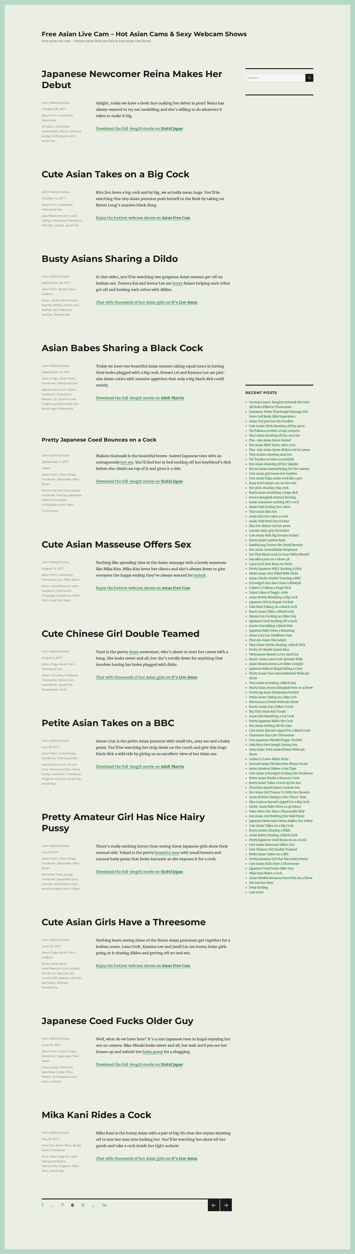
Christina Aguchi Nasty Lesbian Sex (274, 788)
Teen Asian (72, 579)
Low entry (256, 892)
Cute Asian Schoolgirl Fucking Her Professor (281, 773)
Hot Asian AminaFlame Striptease (273, 550)
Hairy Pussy (67, 474)
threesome (65, 408)
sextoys (47, 314)
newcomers (50, 131)
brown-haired (52, 490)
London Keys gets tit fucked (269, 531)
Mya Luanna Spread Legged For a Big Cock (279, 802)
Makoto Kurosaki (54, 500)
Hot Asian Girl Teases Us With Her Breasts (279, 792)
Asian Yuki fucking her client (269, 507)
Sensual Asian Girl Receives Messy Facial (278, 764)
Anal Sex (48, 1145)
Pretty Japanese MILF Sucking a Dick (275, 569)
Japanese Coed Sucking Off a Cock (273, 621)
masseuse (63, 595)
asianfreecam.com (55, 215)
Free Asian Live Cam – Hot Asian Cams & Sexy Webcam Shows (144, 34)
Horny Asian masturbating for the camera (279, 469)
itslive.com (71, 305)
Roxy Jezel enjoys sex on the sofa (272, 483)
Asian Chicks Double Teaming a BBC (275, 578)
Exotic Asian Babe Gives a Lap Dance (275, 807)
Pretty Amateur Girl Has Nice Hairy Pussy (278, 859)
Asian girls (58, 963)
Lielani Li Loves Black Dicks (269, 759)
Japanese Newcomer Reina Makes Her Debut (281, 821)
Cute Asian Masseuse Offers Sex (116, 544)
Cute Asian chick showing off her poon (277, 426)
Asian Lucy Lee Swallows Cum (270, 635)
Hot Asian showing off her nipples (273, 464)
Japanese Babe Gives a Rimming (272, 631)
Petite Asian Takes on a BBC (108, 722)
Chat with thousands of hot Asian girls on (146, 302)
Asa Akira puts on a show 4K (269, 559)
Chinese (57, 675)
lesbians (65, 310)
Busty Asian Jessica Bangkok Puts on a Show (281, 688)
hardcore (62, 126)
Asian (46, 300)
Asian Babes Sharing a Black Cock (122, 347)
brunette (48, 874)
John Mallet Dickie (55, 102)
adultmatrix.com (54, 389)
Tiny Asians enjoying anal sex (270, 455)
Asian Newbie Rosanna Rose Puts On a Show (280, 878)
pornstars (48, 982)
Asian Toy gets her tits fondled (271, 421)
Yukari (75, 888)
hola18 (200, 575)
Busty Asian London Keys (267, 540)
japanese (75, 495)
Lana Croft (49, 978)
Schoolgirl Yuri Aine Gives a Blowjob (275, 583)
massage (48, 595)
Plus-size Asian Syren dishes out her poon (279, 450)
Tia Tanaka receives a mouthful (271, 459)
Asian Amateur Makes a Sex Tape (272, 769)
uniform (56, 1081)
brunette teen (167, 852)
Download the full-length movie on (139, 128)
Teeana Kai (62, 314)
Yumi (63, 689)
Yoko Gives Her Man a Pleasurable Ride (277, 811)
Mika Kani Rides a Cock (96, 1114)
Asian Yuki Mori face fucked (269, 521)
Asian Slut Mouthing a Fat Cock (271, 716)
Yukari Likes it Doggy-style (268, 592)
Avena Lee (69, 300)
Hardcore (66, 115)
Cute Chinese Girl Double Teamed (121, 633)
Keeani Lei (49, 399)
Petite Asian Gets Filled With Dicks (273, 573)
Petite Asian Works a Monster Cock (274, 778)
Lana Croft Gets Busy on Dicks (270, 564)
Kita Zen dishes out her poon (269, 526)
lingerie (47, 404)
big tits (47, 305)
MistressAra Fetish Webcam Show (273, 702)
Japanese (49, 120)
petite (59, 225)
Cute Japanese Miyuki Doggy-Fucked (275, 740)
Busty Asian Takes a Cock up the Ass (275, 783)
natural (47, 884)
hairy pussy (71, 490)
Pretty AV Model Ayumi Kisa (269, 650)
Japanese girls (67, 879)
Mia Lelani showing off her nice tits (274, 435)
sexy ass (60, 778)
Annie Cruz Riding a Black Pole (271, 626)
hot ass (126, 462)
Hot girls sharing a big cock (269, 488)
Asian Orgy (50, 378)
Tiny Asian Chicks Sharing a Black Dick (277, 645)
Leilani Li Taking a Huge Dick (270, 588)
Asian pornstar (60, 769)
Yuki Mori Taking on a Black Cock (273, 607)
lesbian (63, 978)
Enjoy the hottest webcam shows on (143, 217)
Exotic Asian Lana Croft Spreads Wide (276, 659)
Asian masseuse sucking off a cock (274, 502)
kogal (61, 1072)
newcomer (50, 684)
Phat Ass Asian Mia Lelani (267, 640)
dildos (57, 305)
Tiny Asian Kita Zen (263, 512)
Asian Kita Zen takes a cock (268, 516)
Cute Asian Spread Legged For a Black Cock (279, 730)
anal (45, 1156)
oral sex (75, 978)
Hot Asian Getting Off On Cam (270, 726)
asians (55, 300)
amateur (48, 126)
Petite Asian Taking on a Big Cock (273, 697)
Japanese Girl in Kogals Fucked (271, 602)
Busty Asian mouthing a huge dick (273, 493)
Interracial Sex (52, 209)
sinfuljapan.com (63, 136)
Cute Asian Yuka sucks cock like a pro (275, 478)
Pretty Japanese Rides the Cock (271, 721)
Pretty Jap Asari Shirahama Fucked (274, 692)
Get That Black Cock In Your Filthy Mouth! (279, 554)
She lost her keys (261, 883)
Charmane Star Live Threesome (271, 735)
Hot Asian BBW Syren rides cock (272, 445)
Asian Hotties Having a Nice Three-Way (277, 797)
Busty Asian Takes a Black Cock (271, 612)
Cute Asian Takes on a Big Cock (115, 174)
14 (106, 1205)
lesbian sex (50, 310)
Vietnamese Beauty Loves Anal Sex (274, 654)
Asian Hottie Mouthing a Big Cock (273, 597)
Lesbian (47, 294)
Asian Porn (50, 115)
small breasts (51, 888)
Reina (64, 131)
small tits (48, 141)
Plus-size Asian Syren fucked (270, 440)
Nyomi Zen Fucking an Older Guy (272, 616)
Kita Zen (48, 225)
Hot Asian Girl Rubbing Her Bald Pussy (277, 816)
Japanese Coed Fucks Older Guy (117, 1020)
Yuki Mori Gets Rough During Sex (273, 745)
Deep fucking (258, 887)
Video (46, 468)
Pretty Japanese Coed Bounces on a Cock (99, 440)
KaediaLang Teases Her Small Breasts (276, 545)
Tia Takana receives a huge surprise (274, 431)
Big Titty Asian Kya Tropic (267, 711)
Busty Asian (67, 289)
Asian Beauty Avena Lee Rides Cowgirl (276, 664)
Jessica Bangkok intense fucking (272, 497)
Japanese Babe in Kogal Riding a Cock (275, 669)
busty (177, 283)
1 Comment (50, 511)
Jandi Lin (48, 973)
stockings (49, 408)
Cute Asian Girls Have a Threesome (124, 922)
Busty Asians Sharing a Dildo (110, 258)
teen (70, 504)
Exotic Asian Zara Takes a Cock (271, 707)
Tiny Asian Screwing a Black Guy (272, 683)
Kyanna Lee (67, 399)
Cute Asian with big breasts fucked (273, 535)
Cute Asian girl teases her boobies (273, 474)
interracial (74, 220)
